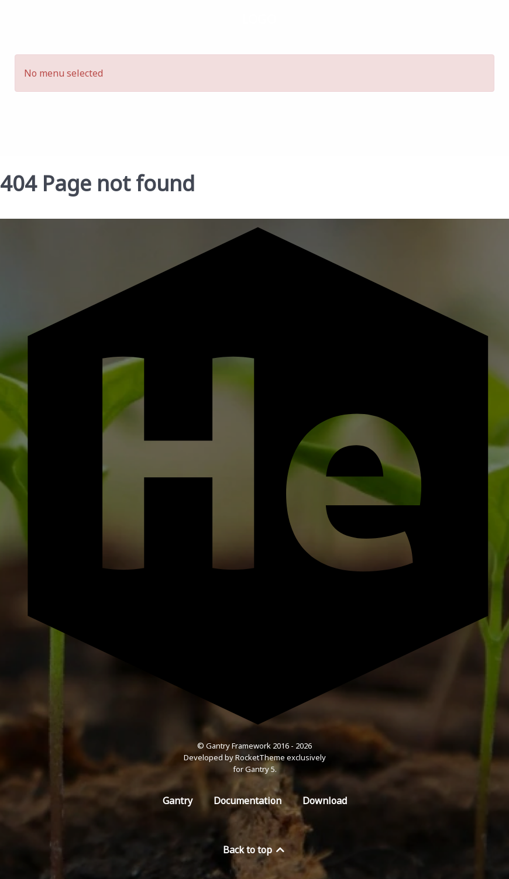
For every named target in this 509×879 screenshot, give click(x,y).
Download (324, 800)
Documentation (247, 800)
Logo (259, 19)
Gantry (177, 800)
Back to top (254, 849)
